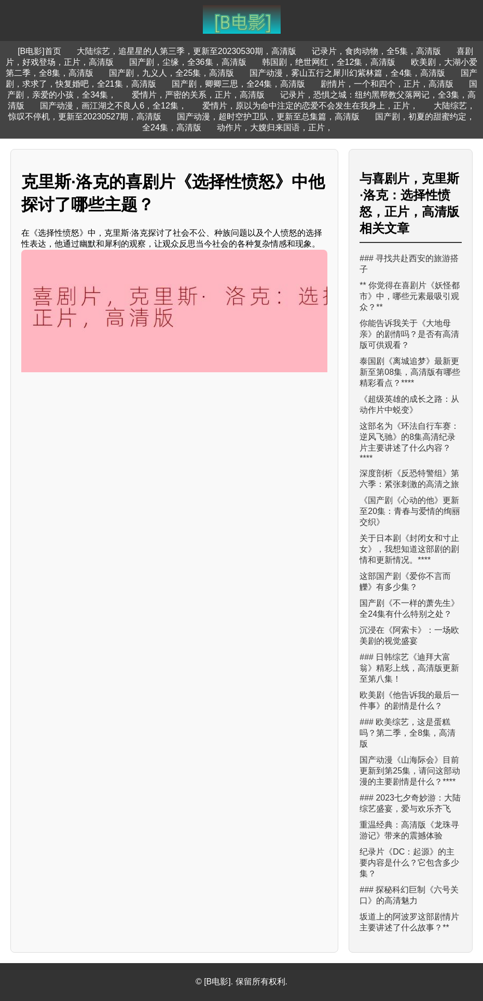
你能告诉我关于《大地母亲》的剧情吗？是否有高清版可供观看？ (409, 334)
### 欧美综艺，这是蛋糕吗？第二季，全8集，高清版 (408, 733)
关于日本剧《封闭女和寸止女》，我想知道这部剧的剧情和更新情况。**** (409, 549)
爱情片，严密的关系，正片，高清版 (198, 94)
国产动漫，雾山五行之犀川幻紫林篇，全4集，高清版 (347, 73)
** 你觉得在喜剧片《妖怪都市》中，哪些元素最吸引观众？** (410, 296)
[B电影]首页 (39, 51)
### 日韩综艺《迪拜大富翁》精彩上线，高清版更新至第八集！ (409, 668)
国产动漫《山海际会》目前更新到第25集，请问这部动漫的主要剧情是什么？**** (410, 770)
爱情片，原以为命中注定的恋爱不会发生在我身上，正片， (310, 105)
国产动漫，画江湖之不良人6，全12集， (113, 105)
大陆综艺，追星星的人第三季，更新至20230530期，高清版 (186, 51)
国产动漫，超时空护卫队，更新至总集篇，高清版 (268, 116)
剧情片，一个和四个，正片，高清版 (387, 83)
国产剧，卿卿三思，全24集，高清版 (239, 83)
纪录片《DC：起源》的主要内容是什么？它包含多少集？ (409, 862)
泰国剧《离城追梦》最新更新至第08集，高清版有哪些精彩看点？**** (410, 372)
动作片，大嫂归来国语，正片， (275, 127)
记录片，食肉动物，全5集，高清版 (376, 51)
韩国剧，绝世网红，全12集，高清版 (329, 62)
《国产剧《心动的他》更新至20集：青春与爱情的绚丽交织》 (410, 511)
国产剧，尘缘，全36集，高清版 (187, 62)
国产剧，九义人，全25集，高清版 (171, 73)
